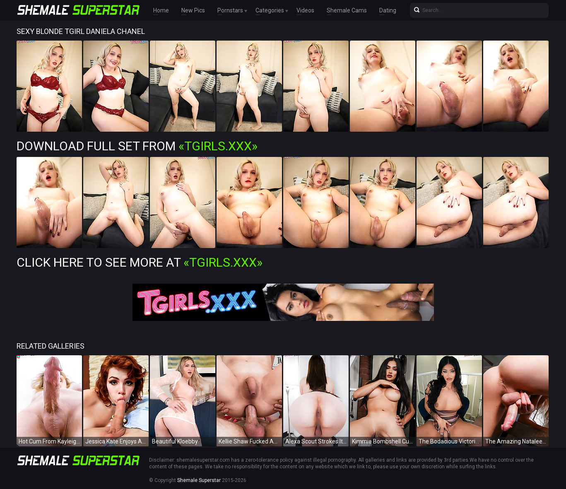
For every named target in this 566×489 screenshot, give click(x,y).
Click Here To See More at (140, 262)
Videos (305, 10)
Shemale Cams (347, 10)
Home (161, 10)
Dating (387, 10)
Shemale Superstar (199, 480)
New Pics (193, 10)
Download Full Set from (137, 146)
